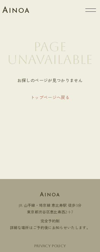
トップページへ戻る (50, 97)
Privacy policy (50, 246)
